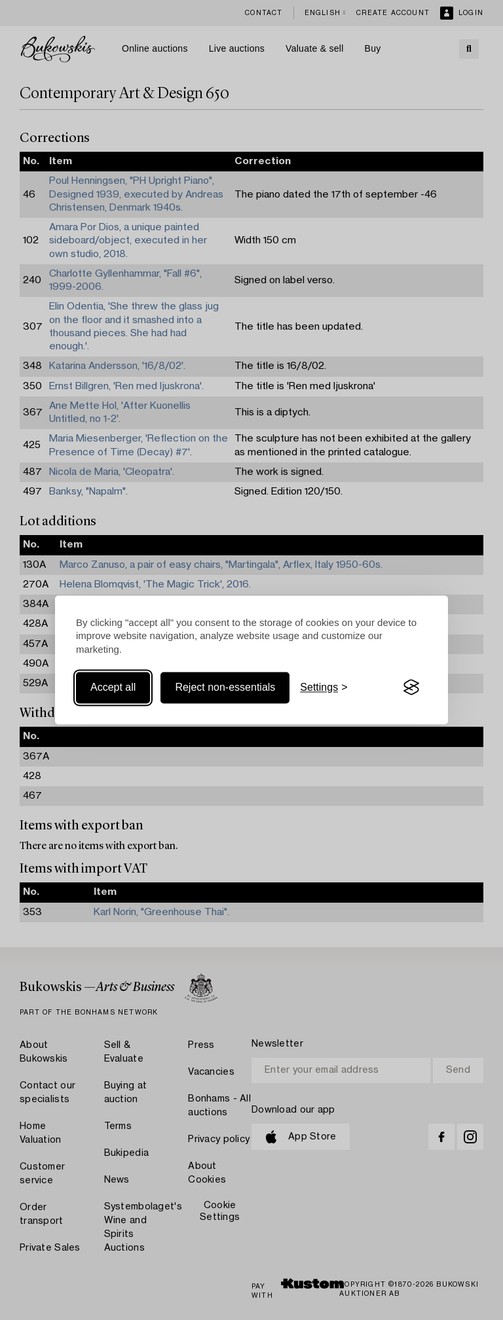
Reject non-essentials (225, 687)
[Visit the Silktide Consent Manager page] (411, 687)
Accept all (113, 687)
